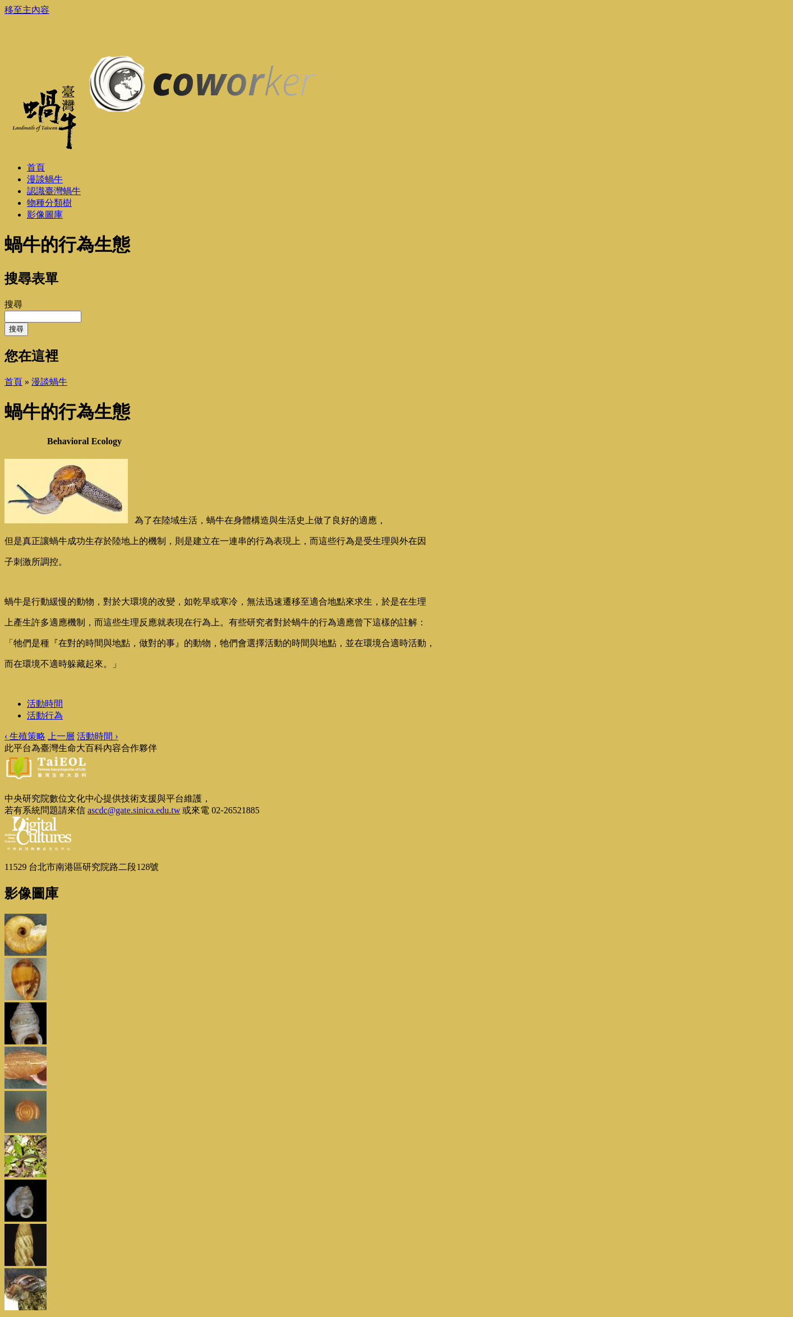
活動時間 (45, 703)
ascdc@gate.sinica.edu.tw (133, 810)
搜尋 (13, 304)
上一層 (61, 736)
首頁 (13, 381)
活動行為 (45, 715)
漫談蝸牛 (49, 381)
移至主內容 (26, 10)
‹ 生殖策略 (24, 736)
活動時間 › (97, 736)
